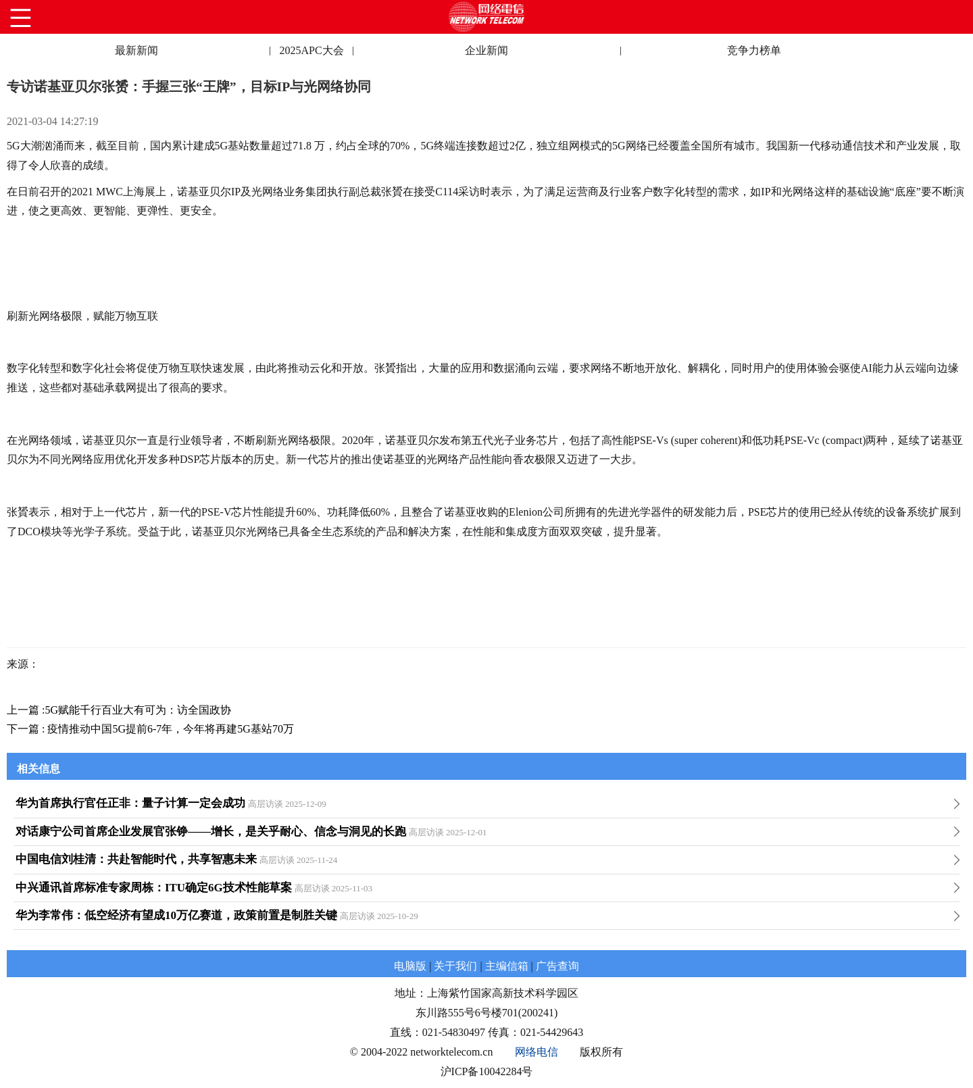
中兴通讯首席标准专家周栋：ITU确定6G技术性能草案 (154, 887)
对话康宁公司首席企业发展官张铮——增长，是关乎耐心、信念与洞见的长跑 (211, 831)
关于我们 (455, 966)
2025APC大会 (311, 50)
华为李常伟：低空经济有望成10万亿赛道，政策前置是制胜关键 (176, 915)
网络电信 (536, 1052)
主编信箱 (506, 966)
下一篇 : (27, 729)
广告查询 (557, 966)
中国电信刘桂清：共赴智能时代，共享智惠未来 (136, 859)
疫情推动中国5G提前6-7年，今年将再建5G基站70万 (170, 729)
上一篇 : (26, 710)
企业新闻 (486, 50)
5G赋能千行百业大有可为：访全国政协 (138, 710)
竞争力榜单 (754, 50)
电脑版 (410, 966)
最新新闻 (136, 50)
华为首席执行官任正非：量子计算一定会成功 (130, 803)
